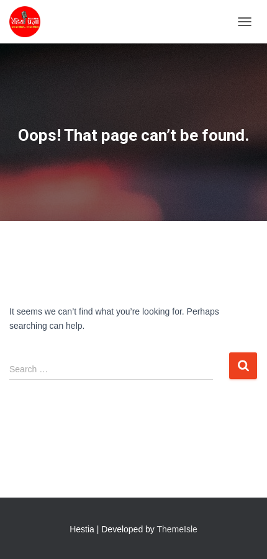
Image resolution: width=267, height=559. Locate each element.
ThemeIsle (177, 529)
